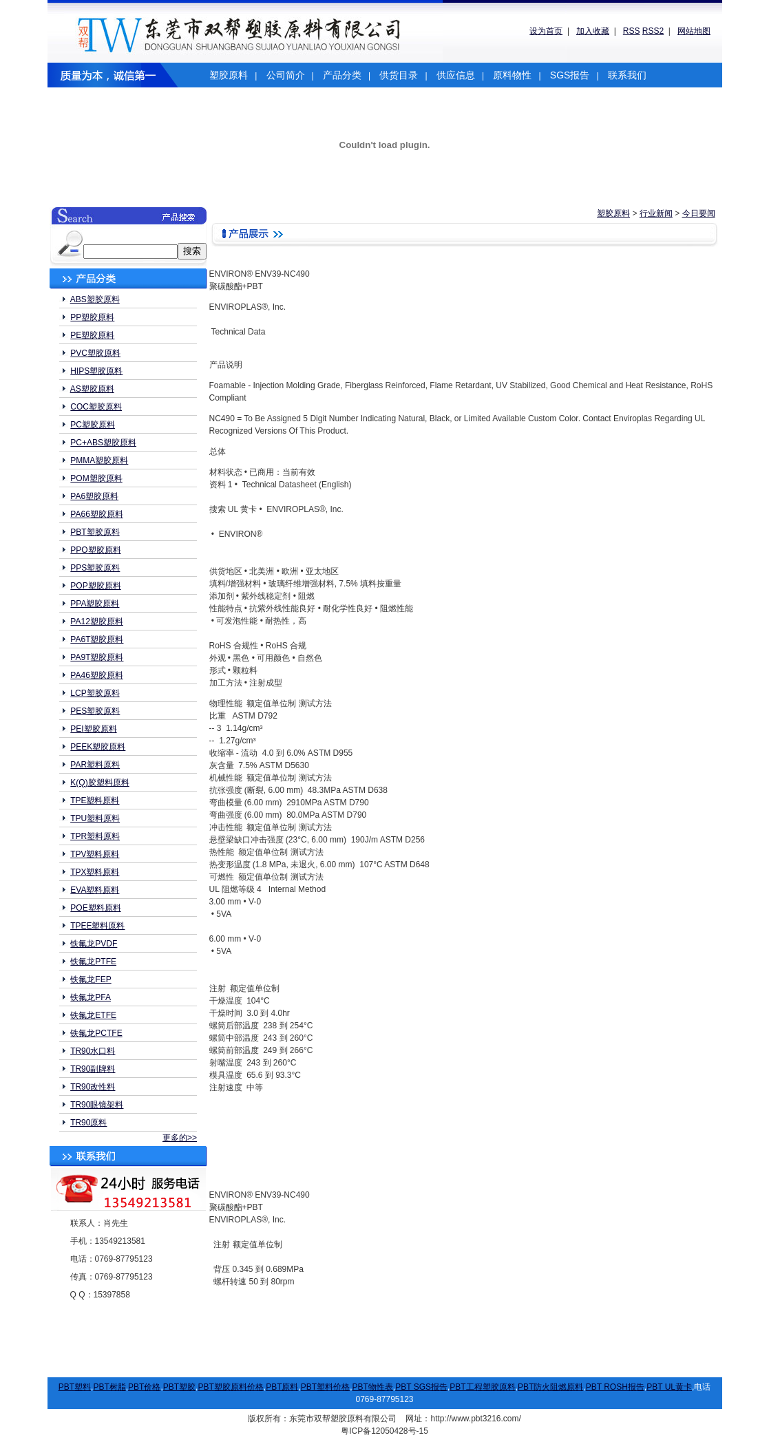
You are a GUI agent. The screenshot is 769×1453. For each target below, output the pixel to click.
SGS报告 (570, 75)
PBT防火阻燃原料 (550, 1387)
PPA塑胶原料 (94, 603)
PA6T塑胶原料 (96, 639)
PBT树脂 (109, 1387)
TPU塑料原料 (95, 818)
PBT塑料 (75, 1387)
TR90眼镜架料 (96, 1105)
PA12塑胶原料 (96, 621)
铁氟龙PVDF (93, 943)
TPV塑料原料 (94, 854)
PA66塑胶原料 (96, 514)
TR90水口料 (92, 1051)
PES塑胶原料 (95, 711)
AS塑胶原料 (92, 389)
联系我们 (627, 75)
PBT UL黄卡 (669, 1387)
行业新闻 (656, 213)
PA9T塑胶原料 (96, 657)
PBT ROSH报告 (615, 1387)
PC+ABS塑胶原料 (103, 442)
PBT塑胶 (179, 1387)
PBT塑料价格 (325, 1387)
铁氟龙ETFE (93, 1015)
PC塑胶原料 (92, 424)
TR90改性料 (92, 1087)
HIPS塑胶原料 (96, 371)
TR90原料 (88, 1122)
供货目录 (398, 75)
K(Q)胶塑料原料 (99, 782)
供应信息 (455, 75)
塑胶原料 (228, 75)
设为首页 (545, 31)
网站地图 (693, 31)
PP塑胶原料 (92, 317)
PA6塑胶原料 (94, 496)
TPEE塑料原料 (97, 926)
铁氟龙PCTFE (96, 1033)
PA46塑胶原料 (96, 675)
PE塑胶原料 (92, 335)
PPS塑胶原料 (95, 568)
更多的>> (179, 1138)
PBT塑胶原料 (94, 532)
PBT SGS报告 (421, 1387)
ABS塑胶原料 (95, 299)
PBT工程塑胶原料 (482, 1387)
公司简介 (285, 75)
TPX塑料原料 (94, 872)
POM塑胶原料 (96, 478)
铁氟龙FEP (90, 979)
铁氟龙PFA (90, 997)
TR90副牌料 (92, 1069)
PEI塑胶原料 (93, 729)
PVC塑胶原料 (95, 353)
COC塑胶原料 (96, 407)
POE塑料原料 (95, 908)
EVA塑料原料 (94, 890)
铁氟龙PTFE (93, 961)
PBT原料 (282, 1387)
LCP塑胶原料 (94, 693)
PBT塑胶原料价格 (230, 1387)
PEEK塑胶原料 (97, 747)
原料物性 (512, 75)
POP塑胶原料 (95, 586)
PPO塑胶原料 (95, 550)
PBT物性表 (372, 1387)
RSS (631, 31)
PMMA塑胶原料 (99, 460)
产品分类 (342, 75)
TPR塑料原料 (95, 836)
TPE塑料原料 (94, 800)
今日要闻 (698, 213)
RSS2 (653, 31)
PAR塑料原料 (95, 765)
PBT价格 (144, 1387)
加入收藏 (592, 31)
